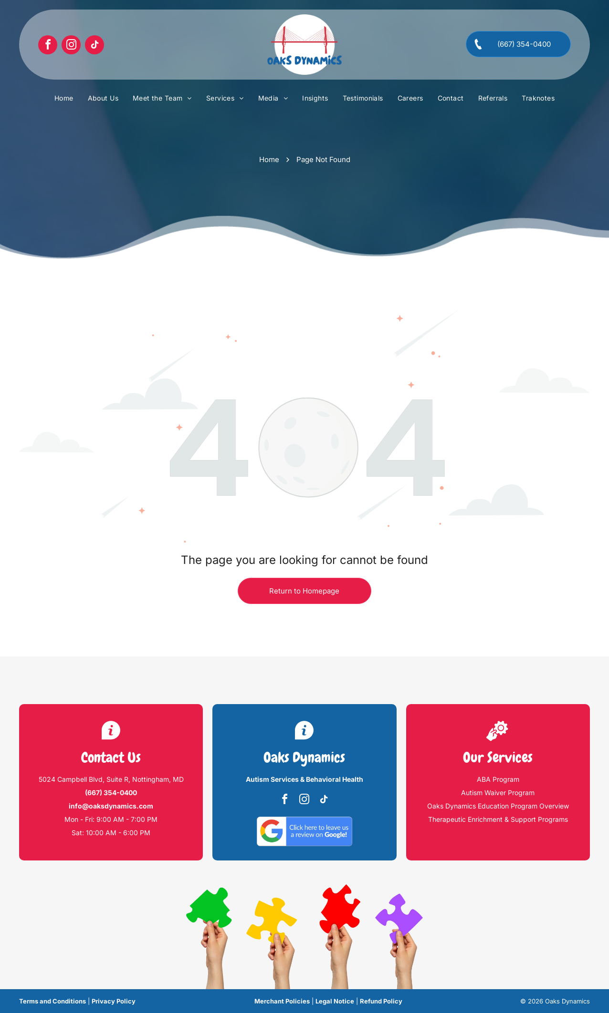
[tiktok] (94, 46)
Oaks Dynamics (304, 757)
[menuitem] (64, 98)
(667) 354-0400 (111, 792)
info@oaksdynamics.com (111, 806)
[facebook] (47, 46)
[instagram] (71, 46)
